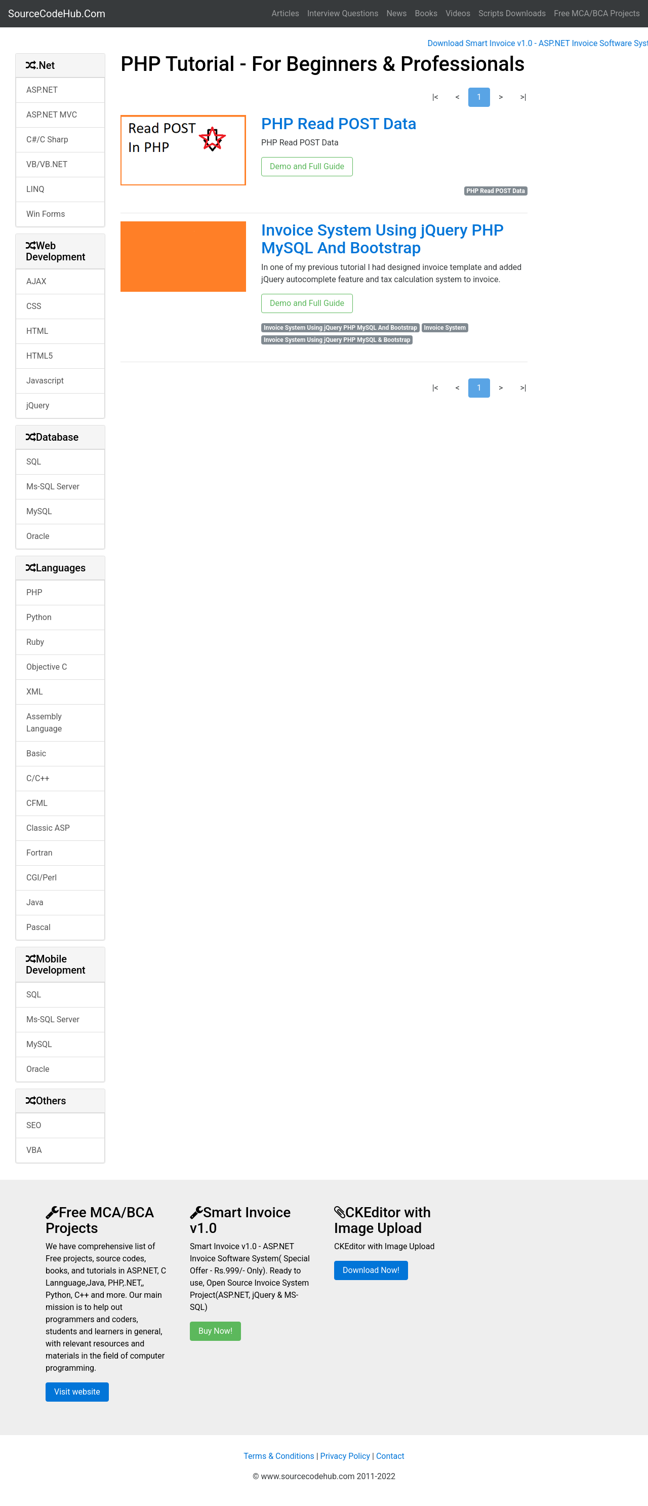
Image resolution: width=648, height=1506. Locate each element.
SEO (34, 1125)
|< (435, 97)
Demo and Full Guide (307, 166)
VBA (34, 1150)
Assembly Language (44, 722)
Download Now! (371, 1270)
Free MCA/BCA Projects (597, 13)
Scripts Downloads (512, 13)
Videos (458, 13)
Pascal (38, 927)
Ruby (35, 642)
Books (426, 13)
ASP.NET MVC (51, 115)
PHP (34, 592)
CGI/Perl (41, 877)
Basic (36, 753)
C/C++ (38, 778)
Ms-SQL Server (52, 486)
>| (523, 97)
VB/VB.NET (46, 164)
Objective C (46, 667)
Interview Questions (343, 13)
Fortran (39, 853)
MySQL (39, 511)
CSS (33, 306)
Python (39, 617)
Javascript (45, 380)
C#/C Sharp (47, 139)
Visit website (77, 1392)
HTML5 (39, 356)
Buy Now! (215, 1331)
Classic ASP (48, 828)
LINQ (35, 189)
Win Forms (45, 214)
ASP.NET (42, 90)
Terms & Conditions (279, 1456)
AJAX (36, 281)
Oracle (38, 536)
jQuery (37, 405)
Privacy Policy (345, 1456)
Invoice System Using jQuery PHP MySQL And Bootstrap (382, 238)
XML (34, 692)
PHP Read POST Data (339, 123)
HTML (37, 331)
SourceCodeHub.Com (56, 14)
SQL (33, 462)
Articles (285, 13)
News (396, 13)
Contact (390, 1456)
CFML (37, 803)
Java (35, 902)
